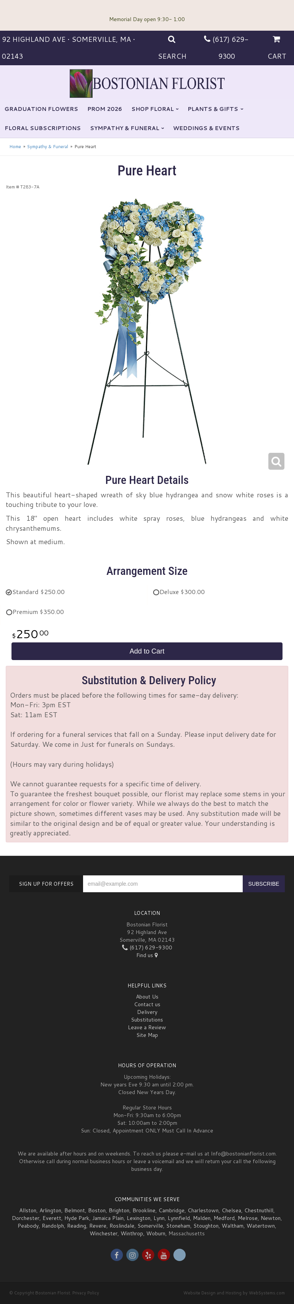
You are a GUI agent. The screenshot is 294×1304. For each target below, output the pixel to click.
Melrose (248, 1218)
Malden (202, 1218)
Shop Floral (152, 109)
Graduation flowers (41, 109)
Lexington (138, 1218)
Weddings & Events (206, 128)
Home (15, 147)
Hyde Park (76, 1218)
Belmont (74, 1210)
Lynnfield (179, 1218)
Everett (51, 1218)
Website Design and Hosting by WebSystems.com (234, 1293)
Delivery (147, 1012)
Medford (224, 1218)
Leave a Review (147, 1027)
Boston (97, 1210)
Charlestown (203, 1210)
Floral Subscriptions (43, 128)
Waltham (232, 1226)
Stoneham (178, 1226)
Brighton (119, 1210)
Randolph (53, 1226)
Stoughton (206, 1226)
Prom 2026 (104, 109)
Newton (271, 1218)
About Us (147, 996)
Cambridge (171, 1210)
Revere (97, 1226)
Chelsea (231, 1210)
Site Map (147, 1035)
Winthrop (132, 1233)
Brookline (143, 1210)
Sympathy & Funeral (124, 128)
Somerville (150, 1226)
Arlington (50, 1210)
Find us (147, 955)
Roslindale (121, 1226)
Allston (27, 1210)
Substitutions (147, 1019)
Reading (76, 1226)
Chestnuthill (258, 1210)
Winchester (104, 1233)
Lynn (159, 1218)
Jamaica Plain (108, 1218)
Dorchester (25, 1218)
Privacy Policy (85, 1293)
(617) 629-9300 (147, 947)
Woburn (155, 1233)
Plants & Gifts (213, 109)
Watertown (261, 1226)
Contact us (147, 1004)
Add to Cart (146, 651)
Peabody (28, 1226)
